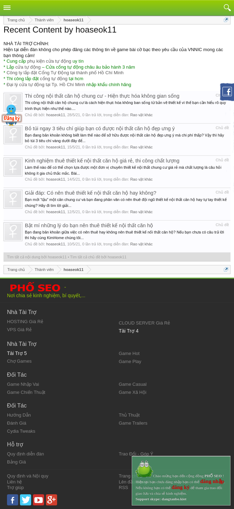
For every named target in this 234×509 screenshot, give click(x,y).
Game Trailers (133, 423)
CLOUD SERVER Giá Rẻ (144, 323)
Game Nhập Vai (23, 384)
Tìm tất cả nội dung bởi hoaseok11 (37, 257)
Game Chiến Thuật (26, 392)
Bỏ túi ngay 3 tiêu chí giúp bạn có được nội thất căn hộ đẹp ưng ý (100, 128)
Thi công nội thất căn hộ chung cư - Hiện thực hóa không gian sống (102, 96)
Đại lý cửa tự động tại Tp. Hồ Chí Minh (46, 84)
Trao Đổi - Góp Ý (136, 453)
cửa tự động (28, 67)
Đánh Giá (16, 423)
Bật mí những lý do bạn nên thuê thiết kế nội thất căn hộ (89, 225)
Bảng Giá (16, 462)
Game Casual (132, 384)
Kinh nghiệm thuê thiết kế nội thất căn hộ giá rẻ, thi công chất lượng (102, 160)
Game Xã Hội (132, 392)
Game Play (130, 361)
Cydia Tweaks (21, 431)
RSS (123, 487)
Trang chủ (129, 476)
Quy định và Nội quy (27, 476)
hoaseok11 (55, 115)
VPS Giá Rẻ (19, 329)
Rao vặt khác (141, 115)
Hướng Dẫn (19, 415)
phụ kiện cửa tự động (49, 61)
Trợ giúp (15, 487)
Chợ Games (19, 361)
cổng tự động (54, 78)
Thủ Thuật (129, 415)
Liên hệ (14, 481)
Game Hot (129, 353)
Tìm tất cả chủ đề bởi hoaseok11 (98, 257)
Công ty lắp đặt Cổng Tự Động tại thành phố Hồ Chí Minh (65, 72)
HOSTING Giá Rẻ (25, 321)
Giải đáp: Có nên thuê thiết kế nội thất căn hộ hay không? (90, 193)
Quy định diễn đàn (25, 453)
